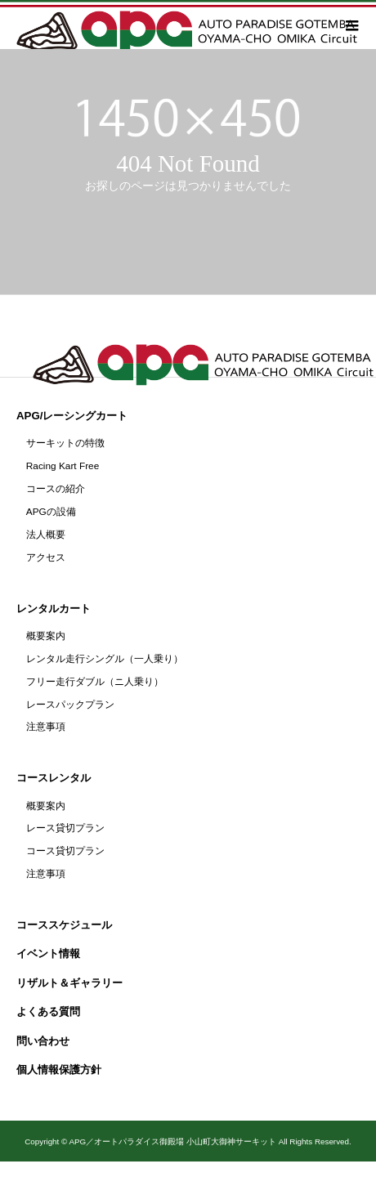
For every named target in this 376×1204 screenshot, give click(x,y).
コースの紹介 (55, 489)
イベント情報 (48, 953)
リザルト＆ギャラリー (69, 983)
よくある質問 (48, 1011)
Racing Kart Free (62, 466)
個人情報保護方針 (58, 1069)
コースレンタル (53, 778)
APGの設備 (51, 511)
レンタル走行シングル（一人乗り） (104, 659)
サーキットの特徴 (65, 443)
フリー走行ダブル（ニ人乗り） (94, 681)
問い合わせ (42, 1041)
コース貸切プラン (65, 851)
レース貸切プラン (65, 828)
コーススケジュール (64, 925)
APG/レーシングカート (72, 416)
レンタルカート (53, 608)
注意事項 (45, 726)
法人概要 (45, 534)
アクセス (45, 557)
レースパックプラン (70, 704)
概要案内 (45, 636)
